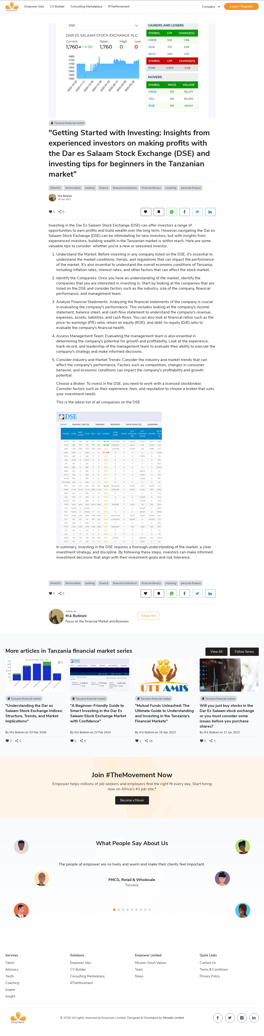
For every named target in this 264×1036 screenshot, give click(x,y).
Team (139, 969)
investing (171, 188)
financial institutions (125, 188)
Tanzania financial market (67, 123)
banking (90, 188)
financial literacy (151, 188)
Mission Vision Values (150, 963)
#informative (72, 188)
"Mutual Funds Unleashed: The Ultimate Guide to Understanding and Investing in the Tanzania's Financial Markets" (164, 713)
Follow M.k (148, 616)
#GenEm (55, 188)
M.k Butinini (65, 196)
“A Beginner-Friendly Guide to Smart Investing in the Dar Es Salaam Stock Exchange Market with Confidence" (98, 713)
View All (216, 651)
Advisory (11, 969)
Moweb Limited (173, 1018)
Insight (10, 996)
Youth (9, 976)
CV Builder (57, 6)
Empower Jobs (34, 6)
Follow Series (244, 651)
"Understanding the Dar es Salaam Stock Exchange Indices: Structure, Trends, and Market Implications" (34, 713)
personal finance (191, 188)
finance (103, 188)
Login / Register (241, 6)
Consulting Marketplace (86, 6)
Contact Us (208, 963)
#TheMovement (118, 6)
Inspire (10, 989)
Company (211, 6)
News (139, 976)
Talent (9, 963)
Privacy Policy (210, 976)
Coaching (12, 983)
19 (148, 740)
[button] (114, 909)
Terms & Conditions (214, 969)
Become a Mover (132, 800)
